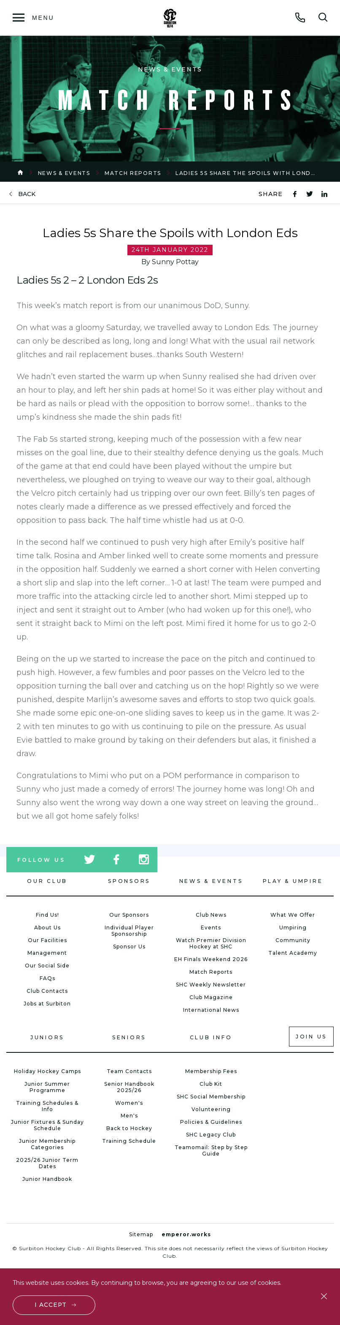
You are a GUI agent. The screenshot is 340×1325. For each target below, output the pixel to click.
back (26, 194)
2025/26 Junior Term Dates (47, 1163)
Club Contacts (47, 991)
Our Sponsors (129, 915)
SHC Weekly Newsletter (211, 984)
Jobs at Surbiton (47, 1003)
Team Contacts (129, 1071)
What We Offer (292, 915)
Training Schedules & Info (47, 1106)
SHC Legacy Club (211, 1134)
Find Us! (47, 915)
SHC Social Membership (211, 1096)
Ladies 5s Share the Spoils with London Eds (255, 173)
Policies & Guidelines (211, 1122)
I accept (51, 1305)
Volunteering (211, 1109)
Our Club (47, 881)
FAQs (47, 978)
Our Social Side (47, 965)
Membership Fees (211, 1071)
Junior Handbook (47, 1179)
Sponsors (129, 881)
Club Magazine (211, 997)
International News (211, 1010)
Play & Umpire (293, 881)
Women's (129, 1103)
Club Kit (211, 1084)
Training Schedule (129, 1141)
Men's (129, 1115)
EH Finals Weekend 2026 (211, 959)
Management (47, 953)
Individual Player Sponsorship (129, 930)
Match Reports (133, 173)
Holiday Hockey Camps (47, 1071)
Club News (211, 915)
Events (211, 927)
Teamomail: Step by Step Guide (211, 1150)
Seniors (129, 1037)
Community (292, 940)
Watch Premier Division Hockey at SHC (211, 943)
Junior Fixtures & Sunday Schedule (47, 1125)
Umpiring (293, 927)
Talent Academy (292, 953)
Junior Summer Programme (47, 1087)
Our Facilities (47, 940)
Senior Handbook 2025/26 (129, 1087)
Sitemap (141, 1234)
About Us (47, 927)
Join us (311, 1036)
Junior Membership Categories (47, 1144)
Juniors (47, 1037)
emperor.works (186, 1234)
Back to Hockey (129, 1128)
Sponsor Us (129, 946)
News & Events (64, 173)
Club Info (211, 1037)
